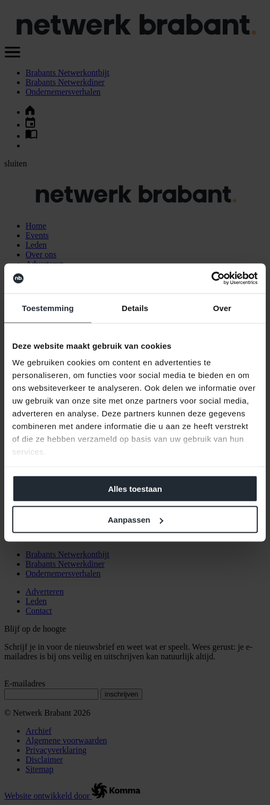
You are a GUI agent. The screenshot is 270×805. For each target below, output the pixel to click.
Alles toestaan (135, 488)
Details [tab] (135, 307)
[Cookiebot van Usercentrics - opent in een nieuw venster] (211, 279)
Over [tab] (222, 307)
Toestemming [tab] (48, 307)
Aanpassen (135, 519)
